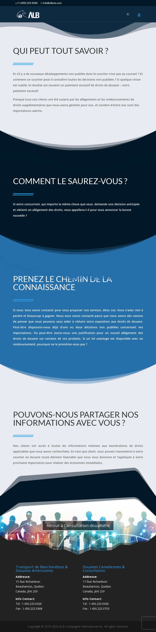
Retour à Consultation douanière (78, 525)
